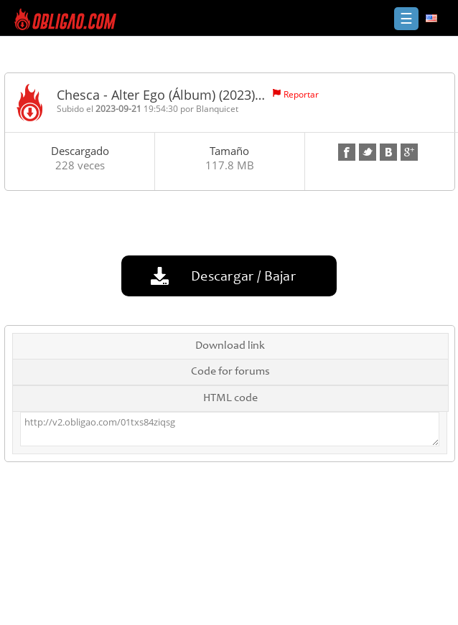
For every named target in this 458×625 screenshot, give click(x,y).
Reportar (301, 94)
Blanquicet (217, 109)
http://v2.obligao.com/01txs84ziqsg (229, 429)
